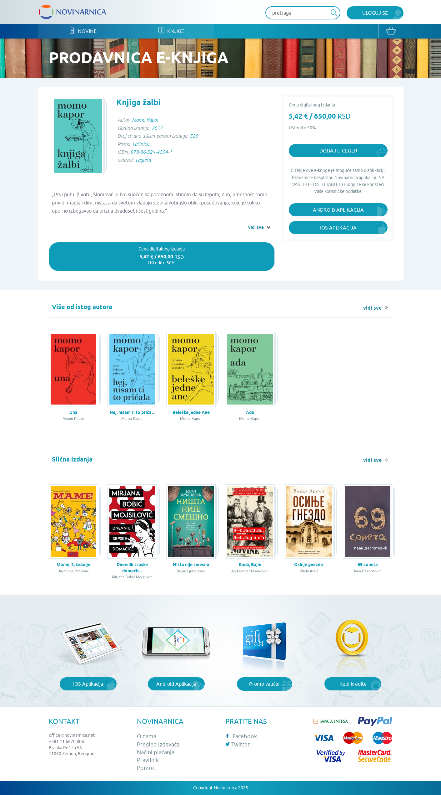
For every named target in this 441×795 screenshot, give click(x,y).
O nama (146, 737)
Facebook (241, 737)
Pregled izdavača (158, 744)
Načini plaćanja (155, 752)
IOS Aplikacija (88, 684)
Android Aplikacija (338, 210)
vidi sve (256, 228)
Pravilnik (148, 760)
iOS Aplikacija (338, 228)
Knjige (175, 31)
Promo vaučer (264, 684)
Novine (84, 31)
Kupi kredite (353, 684)
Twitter (237, 744)
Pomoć (146, 768)
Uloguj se (375, 13)
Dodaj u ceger (338, 151)
